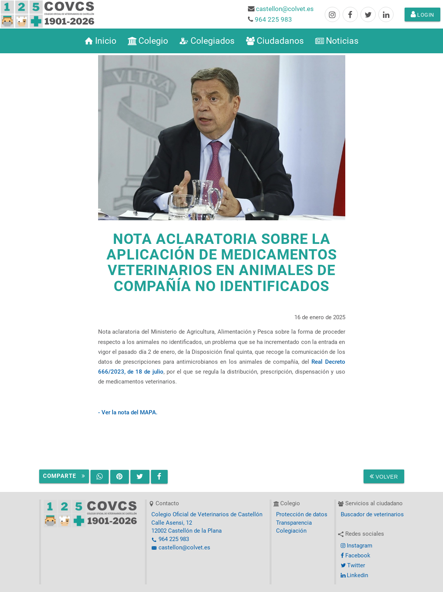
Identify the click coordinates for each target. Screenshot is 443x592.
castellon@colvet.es (285, 9)
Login (422, 14)
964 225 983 (273, 19)
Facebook (355, 555)
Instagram (356, 546)
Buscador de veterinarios (372, 514)
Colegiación (291, 531)
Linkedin (354, 575)
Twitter (353, 565)
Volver (384, 476)
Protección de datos (301, 514)
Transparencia (294, 523)
